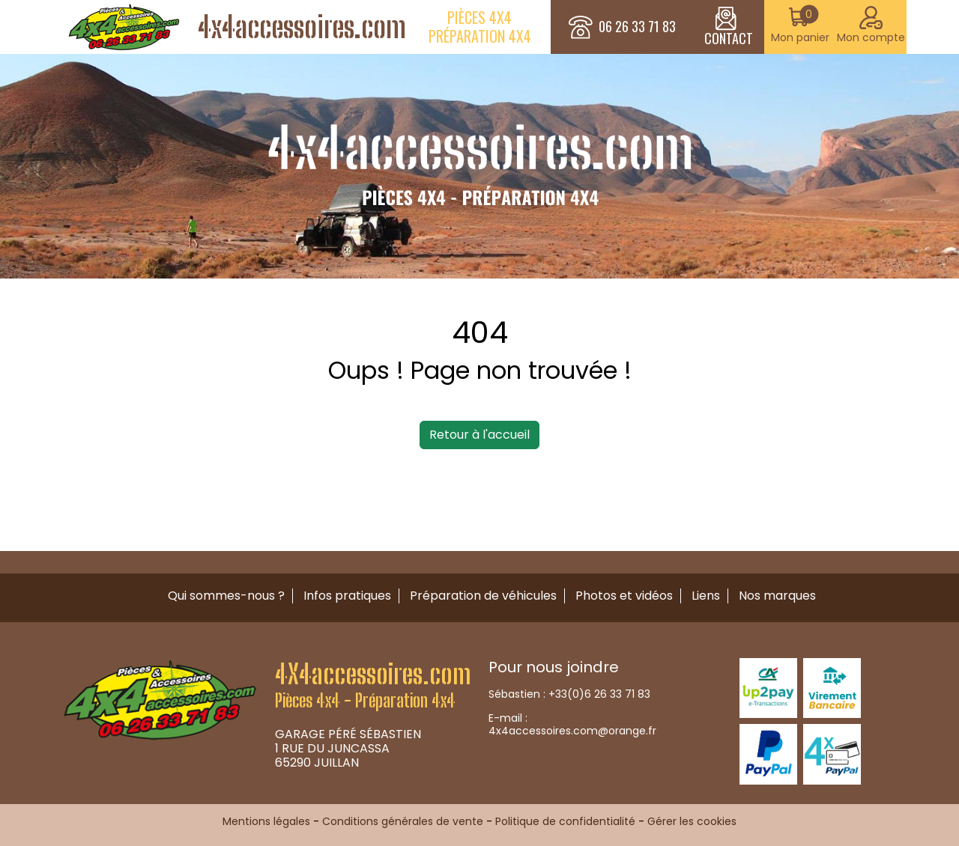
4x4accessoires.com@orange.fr (572, 730)
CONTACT (728, 27)
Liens (706, 595)
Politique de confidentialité (565, 821)
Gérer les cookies (691, 821)
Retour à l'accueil (479, 434)
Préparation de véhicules (483, 595)
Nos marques (777, 595)
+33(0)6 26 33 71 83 (599, 694)
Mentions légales (266, 821)
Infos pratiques (347, 595)
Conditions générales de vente (402, 821)
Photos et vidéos (624, 595)
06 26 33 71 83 (637, 27)
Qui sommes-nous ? (226, 595)
